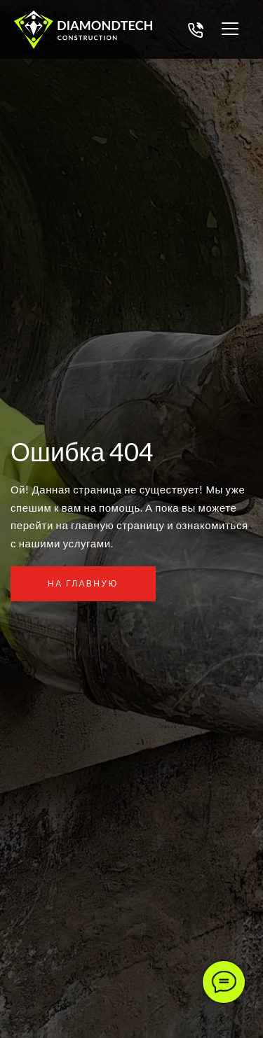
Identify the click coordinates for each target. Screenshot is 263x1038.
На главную (83, 583)
